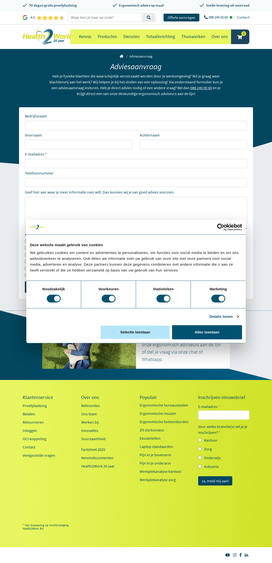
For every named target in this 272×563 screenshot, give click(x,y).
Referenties (90, 405)
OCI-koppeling (34, 438)
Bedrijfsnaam (36, 116)
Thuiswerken (193, 36)
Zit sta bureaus (152, 429)
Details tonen (221, 316)
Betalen (29, 413)
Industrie (211, 466)
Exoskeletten (150, 438)
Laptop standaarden (156, 446)
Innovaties (89, 430)
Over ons (220, 36)
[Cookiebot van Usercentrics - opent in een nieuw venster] (220, 227)
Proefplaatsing (35, 405)
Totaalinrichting (160, 36)
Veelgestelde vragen (39, 455)
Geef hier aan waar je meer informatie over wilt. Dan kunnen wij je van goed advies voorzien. (100, 192)
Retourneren (33, 422)
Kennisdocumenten (97, 457)
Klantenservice (38, 397)
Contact (243, 17)
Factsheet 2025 (93, 449)
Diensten (131, 36)
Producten (107, 36)
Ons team (89, 413)
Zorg (208, 449)
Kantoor (210, 440)
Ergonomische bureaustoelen (164, 405)
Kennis (85, 36)
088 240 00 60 (218, 17)
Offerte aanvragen (181, 17)
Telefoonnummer (39, 173)
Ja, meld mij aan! (215, 480)
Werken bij (90, 422)
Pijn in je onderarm (155, 463)
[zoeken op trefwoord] (105, 17)
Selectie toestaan (135, 332)
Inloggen (30, 430)
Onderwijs (212, 457)
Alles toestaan (207, 332)
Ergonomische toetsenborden (164, 421)
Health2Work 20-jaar (98, 466)
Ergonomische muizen (158, 413)
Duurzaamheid (93, 438)
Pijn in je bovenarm (155, 454)
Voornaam (33, 135)
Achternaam (150, 135)
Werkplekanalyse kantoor (161, 471)
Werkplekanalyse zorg (158, 479)
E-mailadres (34, 154)
